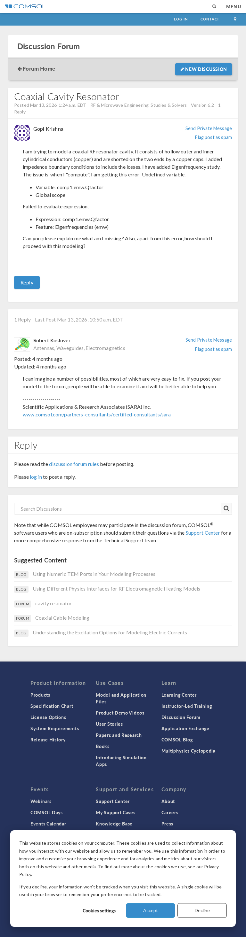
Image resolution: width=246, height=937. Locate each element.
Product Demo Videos (120, 712)
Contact (210, 19)
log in (36, 477)
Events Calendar (48, 823)
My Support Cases (115, 812)
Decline (202, 910)
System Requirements (54, 728)
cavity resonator (53, 603)
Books (103, 746)
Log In (181, 19)
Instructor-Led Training (186, 706)
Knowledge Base (114, 823)
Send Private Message (208, 128)
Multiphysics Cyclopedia (188, 750)
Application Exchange (185, 728)
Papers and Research (119, 735)
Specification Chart (51, 706)
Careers (169, 812)
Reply (26, 282)
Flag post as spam (213, 137)
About (168, 801)
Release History (48, 739)
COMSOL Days (46, 812)
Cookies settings (99, 910)
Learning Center (179, 695)
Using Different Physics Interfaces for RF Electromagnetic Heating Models (117, 588)
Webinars (41, 801)
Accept (150, 910)
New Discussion (203, 69)
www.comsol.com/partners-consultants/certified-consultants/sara (97, 414)
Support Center (203, 533)
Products (40, 695)
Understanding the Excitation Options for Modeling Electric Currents (110, 632)
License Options (48, 717)
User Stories (109, 724)
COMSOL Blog (177, 739)
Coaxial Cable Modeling (62, 618)
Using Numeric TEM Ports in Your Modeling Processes (94, 574)
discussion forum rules (74, 464)
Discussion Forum (48, 46)
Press (167, 823)
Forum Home (39, 68)
